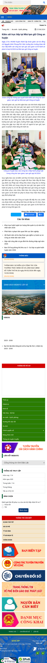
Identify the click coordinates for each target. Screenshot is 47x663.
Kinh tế (5, 409)
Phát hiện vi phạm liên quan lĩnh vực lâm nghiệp (21, 231)
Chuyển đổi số (25, 631)
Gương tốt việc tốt (9, 422)
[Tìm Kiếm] (17, 2)
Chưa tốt (7, 505)
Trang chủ (5, 29)
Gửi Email (29, 215)
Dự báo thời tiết (8, 522)
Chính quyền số (23, 430)
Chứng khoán (7, 540)
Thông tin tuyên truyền (11, 439)
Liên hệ (35, 631)
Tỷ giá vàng (7, 531)
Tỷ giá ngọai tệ (8, 535)
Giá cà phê (6, 526)
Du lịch (5, 426)
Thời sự (5, 400)
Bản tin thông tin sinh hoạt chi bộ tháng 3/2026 (23, 258)
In (40, 215)
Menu (6, 17)
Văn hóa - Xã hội (8, 413)
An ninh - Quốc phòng (10, 417)
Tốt (5, 507)
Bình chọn (23, 510)
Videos (7, 317)
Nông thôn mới (8, 435)
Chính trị (6, 404)
